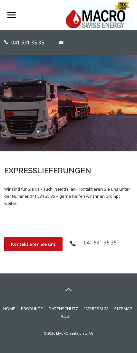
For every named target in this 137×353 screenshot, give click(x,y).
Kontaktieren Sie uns (33, 244)
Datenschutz (63, 308)
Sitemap (123, 308)
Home (9, 308)
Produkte (32, 308)
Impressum (96, 308)
